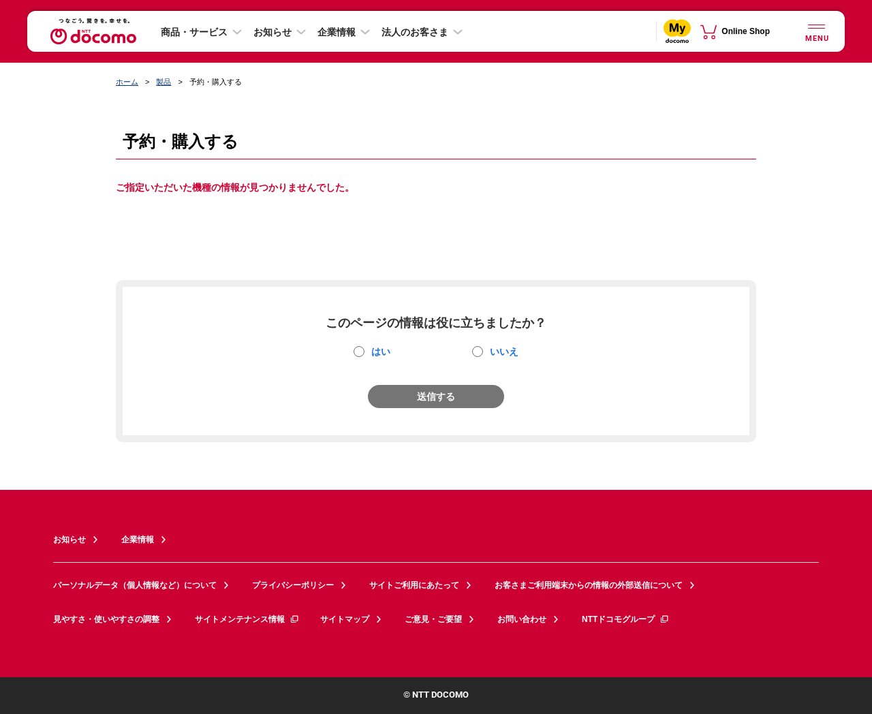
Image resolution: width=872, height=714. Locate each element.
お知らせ (272, 32)
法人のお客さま (415, 32)
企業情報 (336, 32)
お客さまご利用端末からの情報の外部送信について (589, 585)
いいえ (504, 351)
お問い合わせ (521, 619)
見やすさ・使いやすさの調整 (106, 619)
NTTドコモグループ (626, 619)
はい (380, 351)
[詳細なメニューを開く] (816, 31)
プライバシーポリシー (293, 585)
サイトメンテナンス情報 (247, 619)
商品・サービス (194, 32)
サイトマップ (344, 619)
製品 (163, 82)
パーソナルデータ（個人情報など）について (135, 585)
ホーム (127, 82)
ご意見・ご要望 (433, 619)
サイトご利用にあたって (414, 585)
